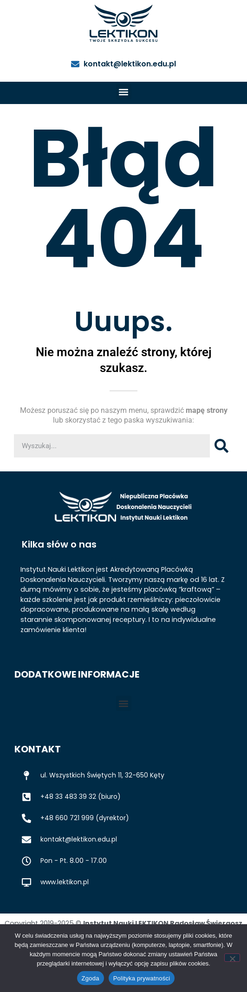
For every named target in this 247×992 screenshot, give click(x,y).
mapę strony (207, 410)
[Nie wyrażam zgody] (232, 957)
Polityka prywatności (141, 978)
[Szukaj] (221, 445)
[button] (123, 91)
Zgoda (90, 978)
